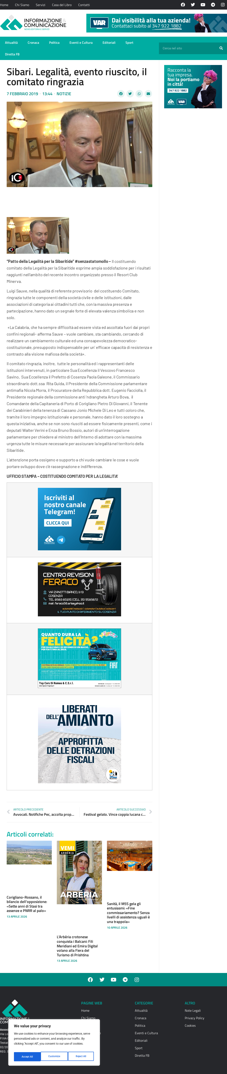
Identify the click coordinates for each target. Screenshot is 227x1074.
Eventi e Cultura (81, 42)
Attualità (11, 42)
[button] (121, 93)
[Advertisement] (195, 175)
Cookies (190, 1025)
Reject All (54, 1056)
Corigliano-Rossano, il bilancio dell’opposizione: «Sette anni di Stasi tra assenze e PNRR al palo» (27, 904)
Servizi (40, 4)
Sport (129, 42)
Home (4, 4)
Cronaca (33, 42)
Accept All (81, 1056)
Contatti (84, 4)
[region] (54, 1044)
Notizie (64, 93)
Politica (54, 42)
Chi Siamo (22, 4)
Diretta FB (12, 54)
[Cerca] (221, 48)
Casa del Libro (62, 4)
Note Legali (193, 1010)
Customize (27, 1056)
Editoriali (109, 42)
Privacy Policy (194, 1017)
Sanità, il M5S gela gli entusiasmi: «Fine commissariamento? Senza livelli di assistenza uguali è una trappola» (128, 912)
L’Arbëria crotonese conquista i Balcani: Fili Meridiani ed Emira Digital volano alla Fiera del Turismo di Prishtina (77, 946)
